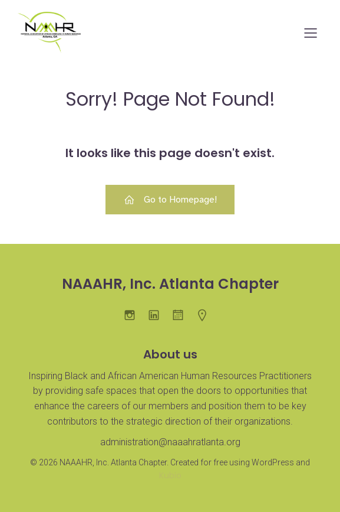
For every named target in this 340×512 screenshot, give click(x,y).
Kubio (170, 475)
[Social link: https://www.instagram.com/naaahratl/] (134, 314)
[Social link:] (182, 314)
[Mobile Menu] (310, 32)
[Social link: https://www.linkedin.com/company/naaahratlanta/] (158, 314)
